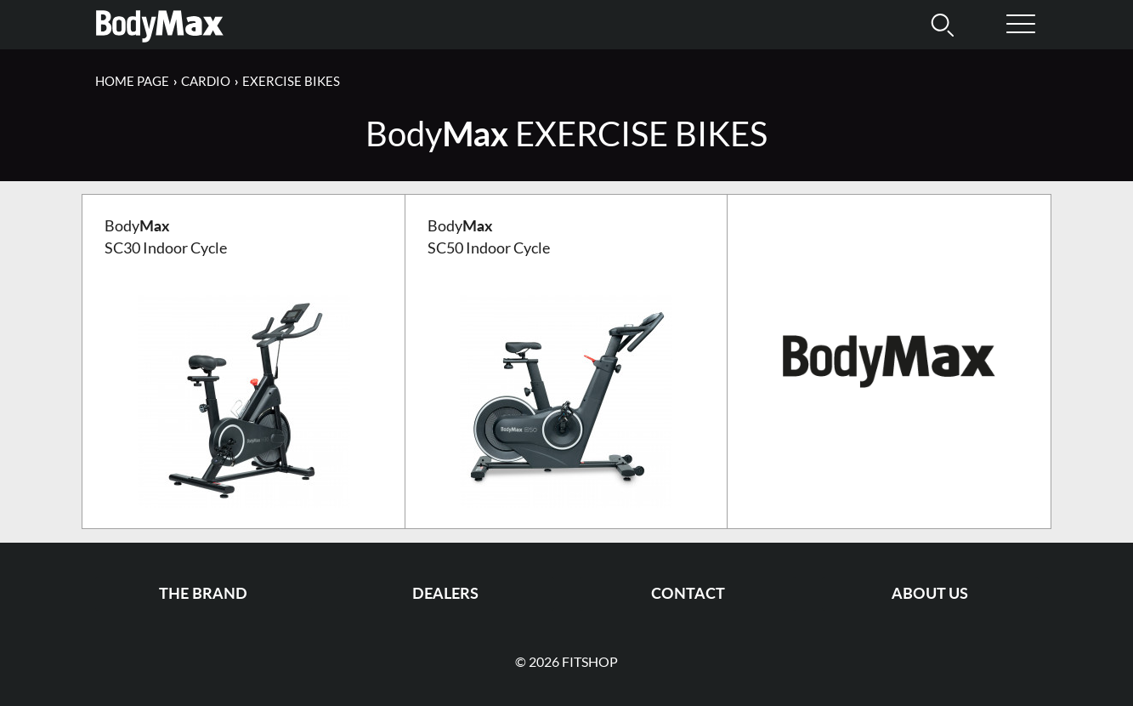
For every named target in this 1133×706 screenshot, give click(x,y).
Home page (132, 80)
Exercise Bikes (291, 80)
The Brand (203, 593)
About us (930, 593)
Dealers (445, 593)
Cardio (205, 80)
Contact (688, 593)
